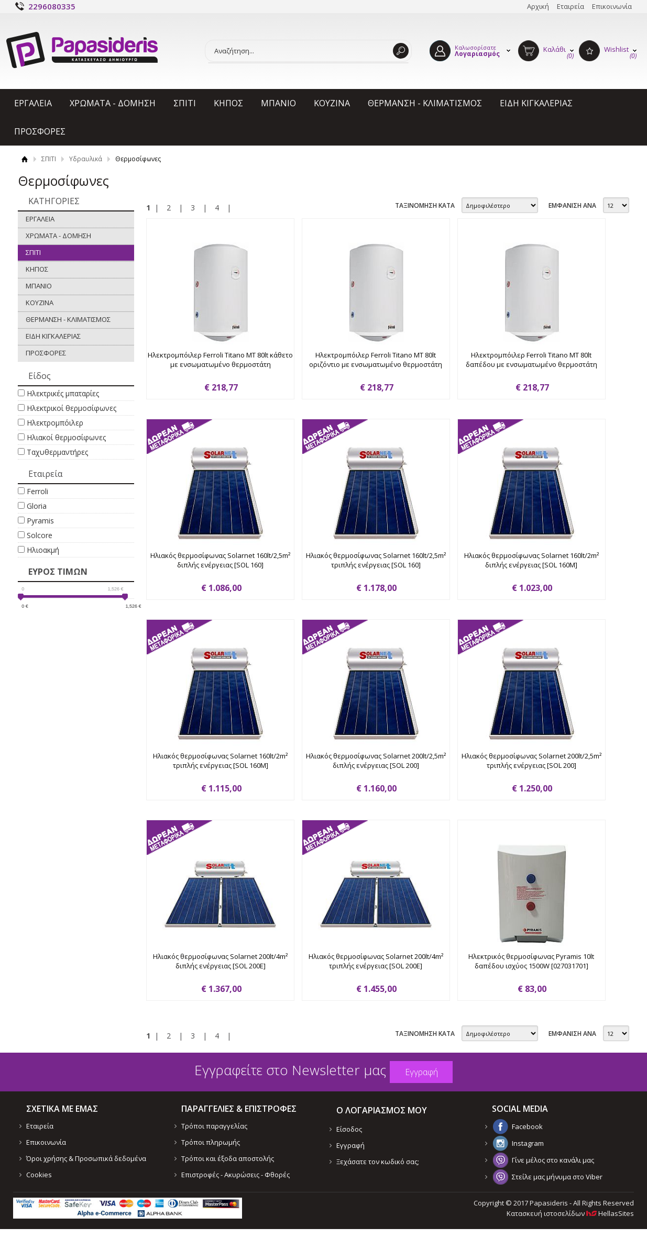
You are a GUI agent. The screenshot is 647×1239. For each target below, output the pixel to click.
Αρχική (538, 6)
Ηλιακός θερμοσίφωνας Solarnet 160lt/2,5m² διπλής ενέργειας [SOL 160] (220, 560)
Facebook (527, 1126)
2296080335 (51, 6)
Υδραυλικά (85, 158)
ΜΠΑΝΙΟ (278, 103)
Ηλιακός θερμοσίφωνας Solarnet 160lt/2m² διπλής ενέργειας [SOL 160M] (531, 560)
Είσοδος (349, 1129)
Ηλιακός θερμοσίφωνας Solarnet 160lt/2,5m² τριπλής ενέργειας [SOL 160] (376, 560)
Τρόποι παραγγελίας (214, 1126)
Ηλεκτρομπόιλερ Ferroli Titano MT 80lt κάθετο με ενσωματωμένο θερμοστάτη (220, 359)
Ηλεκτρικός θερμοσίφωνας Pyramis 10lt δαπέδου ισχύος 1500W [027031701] (531, 961)
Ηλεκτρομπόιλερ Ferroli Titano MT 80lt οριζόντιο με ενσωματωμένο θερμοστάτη (375, 359)
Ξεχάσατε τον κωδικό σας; (377, 1161)
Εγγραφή (350, 1145)
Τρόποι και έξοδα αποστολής (227, 1158)
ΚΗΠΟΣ (228, 103)
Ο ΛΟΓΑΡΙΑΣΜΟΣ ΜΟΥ (381, 1110)
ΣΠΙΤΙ (184, 103)
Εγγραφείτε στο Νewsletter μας (290, 1070)
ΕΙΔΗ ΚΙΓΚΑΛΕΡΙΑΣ (536, 103)
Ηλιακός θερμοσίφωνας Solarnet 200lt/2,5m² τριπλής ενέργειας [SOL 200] (531, 760)
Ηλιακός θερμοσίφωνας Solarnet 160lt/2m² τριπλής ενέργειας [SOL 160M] (220, 760)
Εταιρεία (570, 6)
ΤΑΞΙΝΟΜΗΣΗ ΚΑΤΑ (425, 205)
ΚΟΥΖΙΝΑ (332, 103)
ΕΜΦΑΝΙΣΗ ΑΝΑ (572, 205)
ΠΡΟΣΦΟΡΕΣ (39, 131)
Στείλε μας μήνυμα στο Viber (557, 1176)
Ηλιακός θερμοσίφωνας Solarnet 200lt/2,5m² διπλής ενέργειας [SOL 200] (376, 760)
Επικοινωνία (612, 6)
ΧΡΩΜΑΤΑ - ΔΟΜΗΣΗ (113, 103)
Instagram (528, 1143)
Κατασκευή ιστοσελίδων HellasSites (570, 1213)
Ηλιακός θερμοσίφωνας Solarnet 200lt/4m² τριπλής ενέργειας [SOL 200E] (376, 961)
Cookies (39, 1174)
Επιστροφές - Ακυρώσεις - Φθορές (235, 1174)
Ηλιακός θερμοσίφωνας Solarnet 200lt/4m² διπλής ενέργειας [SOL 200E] (220, 961)
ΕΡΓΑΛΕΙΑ (33, 103)
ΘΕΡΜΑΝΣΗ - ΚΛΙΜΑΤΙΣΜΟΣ (425, 103)
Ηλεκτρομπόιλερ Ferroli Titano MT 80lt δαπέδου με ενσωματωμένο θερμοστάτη (531, 359)
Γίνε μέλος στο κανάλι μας (553, 1160)
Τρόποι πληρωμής (210, 1142)
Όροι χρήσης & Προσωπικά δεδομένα (86, 1158)
